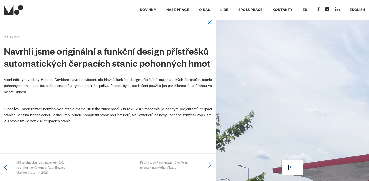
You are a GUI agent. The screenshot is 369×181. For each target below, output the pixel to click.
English (357, 9)
